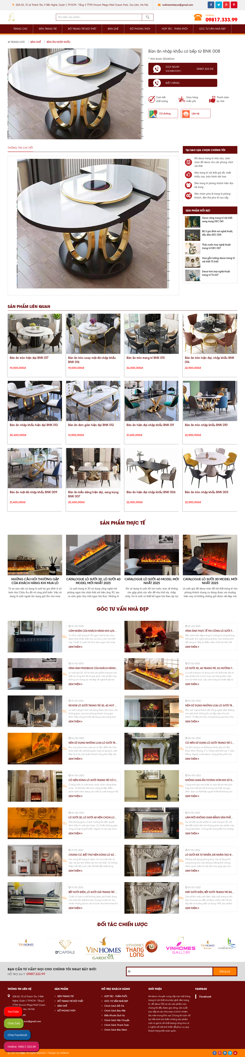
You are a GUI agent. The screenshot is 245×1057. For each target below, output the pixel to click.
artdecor (64, 1052)
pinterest (234, 5)
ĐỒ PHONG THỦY (140, 28)
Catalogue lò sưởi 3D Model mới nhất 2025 (210, 581)
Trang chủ (16, 41)
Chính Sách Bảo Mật (114, 1010)
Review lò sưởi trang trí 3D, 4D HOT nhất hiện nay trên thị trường (112, 705)
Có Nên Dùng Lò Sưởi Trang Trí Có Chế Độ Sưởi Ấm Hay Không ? (110, 780)
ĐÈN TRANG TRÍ (47, 28)
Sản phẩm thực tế (122, 522)
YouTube (13, 1011)
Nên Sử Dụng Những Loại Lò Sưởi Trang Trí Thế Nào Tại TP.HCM (109, 742)
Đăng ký (225, 971)
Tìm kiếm (148, 17)
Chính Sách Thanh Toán (116, 1025)
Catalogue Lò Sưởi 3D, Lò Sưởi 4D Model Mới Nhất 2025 (93, 581)
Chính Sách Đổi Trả (114, 1005)
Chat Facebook (17, 1035)
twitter (218, 5)
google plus (226, 5)
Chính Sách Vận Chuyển (117, 1020)
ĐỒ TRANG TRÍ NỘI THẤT (82, 28)
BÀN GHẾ (113, 28)
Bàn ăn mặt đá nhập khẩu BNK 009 (33, 492)
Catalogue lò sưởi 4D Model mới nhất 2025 (152, 581)
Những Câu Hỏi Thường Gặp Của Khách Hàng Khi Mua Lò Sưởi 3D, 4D (35, 583)
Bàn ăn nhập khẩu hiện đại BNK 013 (34, 425)
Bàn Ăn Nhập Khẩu (58, 41)
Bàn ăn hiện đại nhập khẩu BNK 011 (150, 425)
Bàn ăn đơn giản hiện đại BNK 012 (91, 425)
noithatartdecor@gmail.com (177, 4)
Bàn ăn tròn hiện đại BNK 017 (29, 358)
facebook (211, 5)
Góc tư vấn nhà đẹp (123, 608)
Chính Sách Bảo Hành (115, 1029)
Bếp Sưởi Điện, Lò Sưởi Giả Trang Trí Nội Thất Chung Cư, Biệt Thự (110, 892)
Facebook (205, 996)
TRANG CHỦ (20, 28)
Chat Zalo (14, 1023)
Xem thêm (75, 646)
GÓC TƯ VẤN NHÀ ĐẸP (212, 28)
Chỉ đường (165, 113)
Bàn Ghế (35, 41)
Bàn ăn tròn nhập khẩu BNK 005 (206, 492)
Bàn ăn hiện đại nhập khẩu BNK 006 (151, 492)
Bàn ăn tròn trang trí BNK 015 (146, 358)
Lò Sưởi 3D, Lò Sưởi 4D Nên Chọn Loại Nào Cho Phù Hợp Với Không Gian (115, 817)
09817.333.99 (221, 19)
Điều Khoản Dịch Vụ (114, 1015)
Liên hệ (195, 113)
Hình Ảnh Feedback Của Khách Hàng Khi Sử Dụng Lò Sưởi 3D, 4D (109, 668)
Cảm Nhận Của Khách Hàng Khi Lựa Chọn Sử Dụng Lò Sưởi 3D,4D (110, 630)
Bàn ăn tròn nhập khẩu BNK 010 (206, 425)
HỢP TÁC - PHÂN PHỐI (175, 28)
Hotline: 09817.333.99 (22, 1046)
